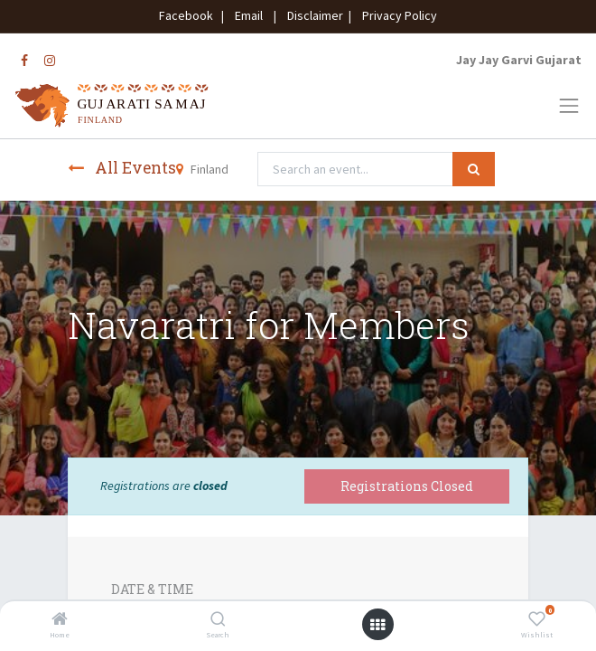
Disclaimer (312, 15)
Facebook (189, 15)
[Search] (218, 620)
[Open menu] (377, 625)
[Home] (59, 620)
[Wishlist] (536, 620)
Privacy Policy (395, 15)
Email (249, 15)
